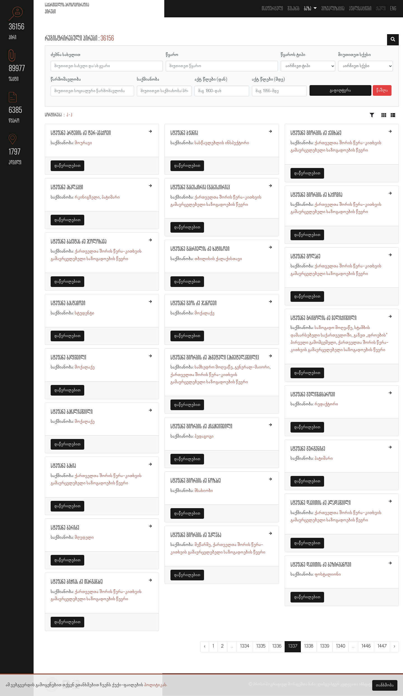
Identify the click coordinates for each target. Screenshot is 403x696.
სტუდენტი (84, 313)
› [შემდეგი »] (394, 646)
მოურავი (83, 143)
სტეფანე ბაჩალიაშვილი (72, 412)
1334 (244, 646)
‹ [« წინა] (204, 646)
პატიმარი (111, 197)
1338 (308, 646)
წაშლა (382, 90)
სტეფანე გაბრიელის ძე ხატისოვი (199, 249)
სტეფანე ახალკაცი (67, 187)
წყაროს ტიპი (293, 54)
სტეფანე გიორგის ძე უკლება (195, 535)
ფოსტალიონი (328, 574)
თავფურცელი (272, 8)
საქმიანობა (148, 79)
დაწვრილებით (67, 166)
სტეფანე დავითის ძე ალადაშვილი (320, 503)
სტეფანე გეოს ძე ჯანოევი (193, 303)
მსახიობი (204, 490)
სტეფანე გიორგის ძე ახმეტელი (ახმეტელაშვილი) (214, 357)
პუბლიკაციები (360, 8)
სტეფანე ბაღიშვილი (68, 357)
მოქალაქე (85, 367)
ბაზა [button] (308, 8)
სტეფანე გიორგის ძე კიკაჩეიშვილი (201, 426)
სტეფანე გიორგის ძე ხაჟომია (316, 195)
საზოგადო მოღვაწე (333, 327)
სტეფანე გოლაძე (305, 256)
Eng (393, 8)
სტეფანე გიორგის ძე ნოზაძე (195, 481)
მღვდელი (84, 537)
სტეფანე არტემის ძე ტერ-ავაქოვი (81, 133)
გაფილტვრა (340, 90)
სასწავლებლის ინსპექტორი (222, 143)
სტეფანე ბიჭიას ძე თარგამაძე (77, 582)
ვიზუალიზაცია (333, 8)
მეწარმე (203, 544)
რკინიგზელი (87, 197)
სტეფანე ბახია (63, 466)
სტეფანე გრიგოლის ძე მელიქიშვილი (323, 318)
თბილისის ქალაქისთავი (218, 258)
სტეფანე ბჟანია (184, 133)
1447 (382, 646)
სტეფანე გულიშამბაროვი (312, 394)
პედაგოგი (204, 436)
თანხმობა (385, 685)
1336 (276, 646)
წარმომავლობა (66, 79)
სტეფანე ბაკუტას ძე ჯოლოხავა (78, 242)
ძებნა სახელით (65, 54)
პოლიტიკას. (155, 685)
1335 (260, 646)
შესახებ (293, 8)
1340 (340, 646)
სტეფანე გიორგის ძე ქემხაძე (315, 133)
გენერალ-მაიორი (252, 367)
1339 (324, 646)
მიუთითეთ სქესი (354, 54)
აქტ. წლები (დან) (211, 79)
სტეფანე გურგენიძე (307, 449)
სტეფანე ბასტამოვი (68, 303)
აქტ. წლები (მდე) (268, 79)
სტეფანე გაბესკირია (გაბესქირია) (200, 187)
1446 (366, 646)
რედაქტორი (326, 404)
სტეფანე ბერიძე (65, 528)
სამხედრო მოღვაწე (214, 367)
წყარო (172, 54)
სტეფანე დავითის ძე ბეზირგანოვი (320, 565)
